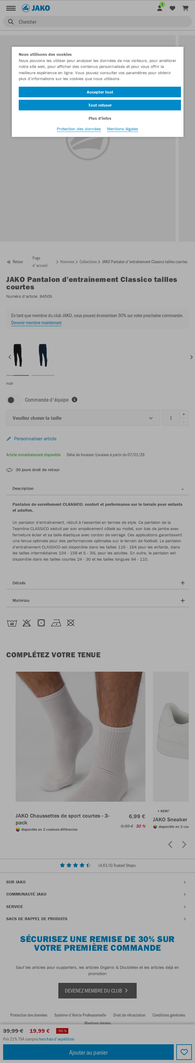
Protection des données (79, 129)
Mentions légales (122, 129)
